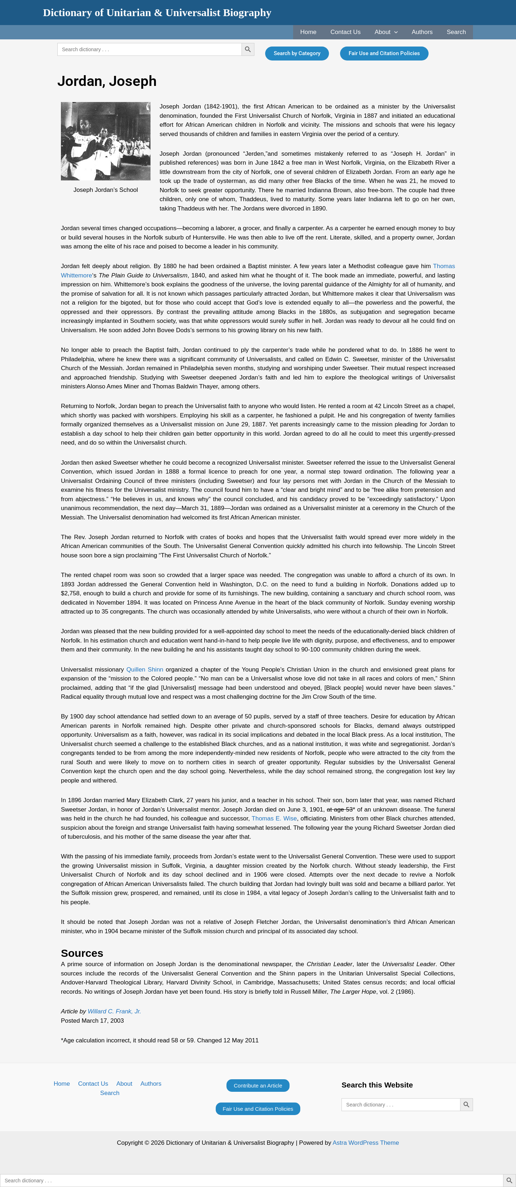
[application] (398, 32)
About (390, 32)
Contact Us (352, 32)
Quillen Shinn (144, 669)
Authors (425, 32)
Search (457, 32)
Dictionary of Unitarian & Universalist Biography (157, 12)
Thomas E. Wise (274, 818)
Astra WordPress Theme (366, 1142)
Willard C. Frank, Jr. (114, 1011)
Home (316, 32)
